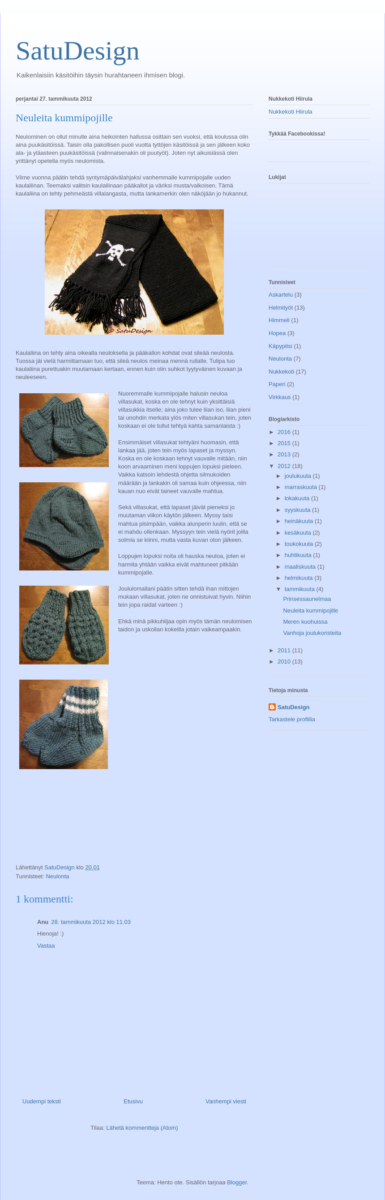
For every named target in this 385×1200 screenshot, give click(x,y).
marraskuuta (302, 487)
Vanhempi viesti (225, 1101)
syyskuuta (298, 509)
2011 (285, 650)
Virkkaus (280, 397)
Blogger (237, 1182)
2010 (285, 661)
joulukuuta (299, 475)
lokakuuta (298, 498)
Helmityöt (281, 307)
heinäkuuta (300, 521)
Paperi (277, 384)
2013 (285, 454)
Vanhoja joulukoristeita (312, 633)
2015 (285, 443)
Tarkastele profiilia (292, 719)
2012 (285, 466)
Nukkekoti (281, 371)
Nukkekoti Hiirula (290, 111)
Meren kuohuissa (305, 621)
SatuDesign (78, 50)
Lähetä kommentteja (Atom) (142, 1127)
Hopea (277, 333)
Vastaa (46, 945)
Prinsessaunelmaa (307, 599)
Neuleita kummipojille (310, 610)
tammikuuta (301, 589)
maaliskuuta (301, 566)
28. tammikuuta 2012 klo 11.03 (91, 922)
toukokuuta (300, 543)
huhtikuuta (299, 555)
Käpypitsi (280, 346)
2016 (285, 432)
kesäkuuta (299, 532)
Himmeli (279, 320)
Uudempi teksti (41, 1101)
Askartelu (281, 294)
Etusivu (133, 1101)
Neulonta (57, 876)
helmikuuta (299, 577)
